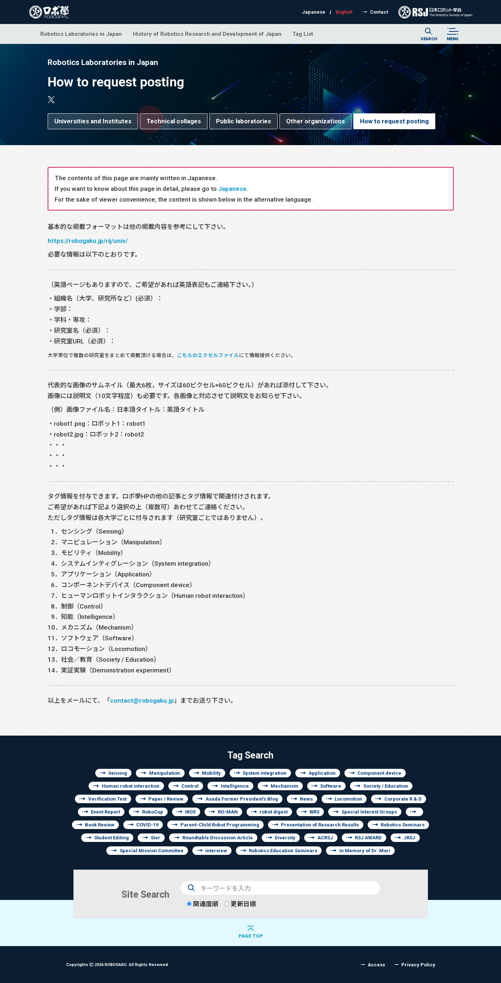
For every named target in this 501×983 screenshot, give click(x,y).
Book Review (99, 824)
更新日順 (240, 904)
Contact (379, 12)
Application (322, 773)
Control (190, 786)
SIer (155, 837)
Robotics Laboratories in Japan (81, 34)
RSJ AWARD (368, 837)
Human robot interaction (130, 786)
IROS (190, 811)
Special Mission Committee (151, 850)
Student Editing (111, 837)
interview (216, 850)
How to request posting (394, 121)
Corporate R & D (403, 799)
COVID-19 (147, 824)
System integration (264, 773)
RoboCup (152, 811)
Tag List (302, 34)
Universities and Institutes (92, 121)
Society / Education (385, 786)
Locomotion (348, 799)
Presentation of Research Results (320, 824)
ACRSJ (325, 837)
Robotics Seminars (403, 824)
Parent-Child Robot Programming (220, 824)
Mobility (211, 773)
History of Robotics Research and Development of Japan (207, 34)
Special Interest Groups (369, 811)
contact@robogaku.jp (142, 700)
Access (376, 964)
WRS (314, 811)
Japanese (232, 188)
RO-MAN (228, 811)
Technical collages (174, 121)
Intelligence (235, 786)
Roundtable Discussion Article (217, 837)
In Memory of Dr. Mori (364, 850)
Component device (379, 773)
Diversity (285, 837)
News (306, 799)
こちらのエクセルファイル (208, 355)
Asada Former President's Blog (242, 799)
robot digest (274, 811)
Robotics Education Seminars (283, 850)
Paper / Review (165, 799)
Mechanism (284, 786)
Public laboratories (243, 121)
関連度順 (202, 904)
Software (330, 786)
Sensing (117, 773)
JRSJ (409, 837)
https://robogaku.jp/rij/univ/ (88, 240)
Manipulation (164, 773)
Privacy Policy (418, 964)
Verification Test (107, 799)
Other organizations (315, 121)
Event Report (105, 811)
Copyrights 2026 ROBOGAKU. (117, 964)
